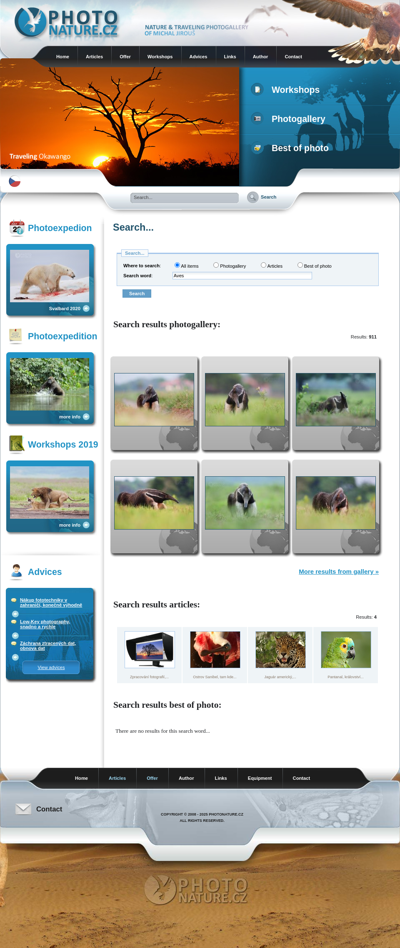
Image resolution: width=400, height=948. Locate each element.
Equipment (260, 778)
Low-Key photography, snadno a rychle (45, 624)
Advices (199, 56)
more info (69, 416)
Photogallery (289, 119)
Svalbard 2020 (64, 308)
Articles (94, 56)
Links (230, 56)
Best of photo (291, 148)
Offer (125, 56)
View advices (51, 667)
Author (260, 56)
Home (62, 56)
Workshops (160, 56)
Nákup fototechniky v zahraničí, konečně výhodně (51, 602)
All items (187, 265)
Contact (293, 56)
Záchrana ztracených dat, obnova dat (48, 646)
